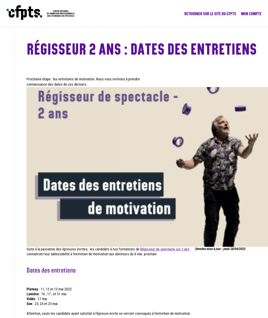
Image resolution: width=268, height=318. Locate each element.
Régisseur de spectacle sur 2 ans (164, 249)
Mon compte (251, 13)
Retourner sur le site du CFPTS (210, 13)
